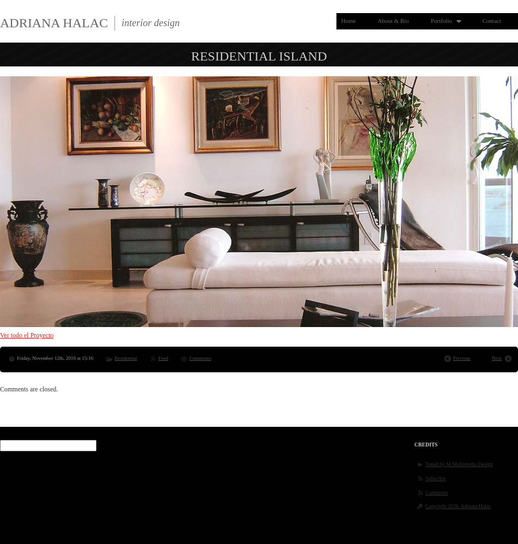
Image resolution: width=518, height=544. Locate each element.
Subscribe (435, 478)
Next (497, 358)
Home (348, 20)
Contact (492, 20)
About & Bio (392, 20)
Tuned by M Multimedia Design (459, 464)
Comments (201, 358)
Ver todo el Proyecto (26, 335)
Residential (126, 358)
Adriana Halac (54, 23)
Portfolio (443, 21)
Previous (462, 358)
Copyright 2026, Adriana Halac (458, 506)
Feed (163, 358)
